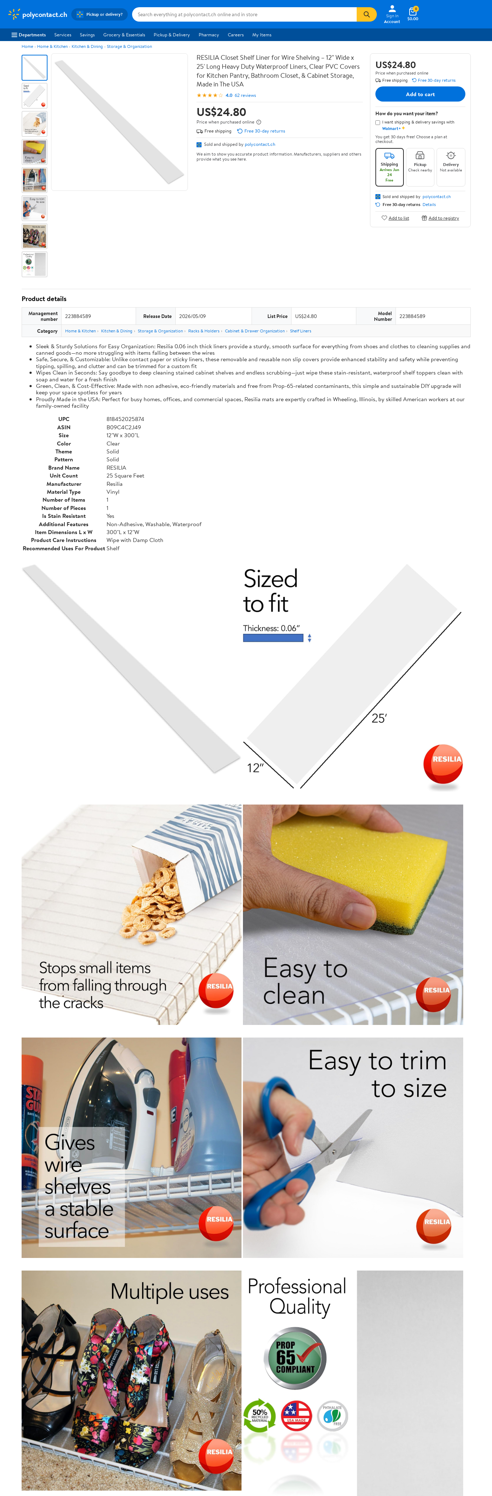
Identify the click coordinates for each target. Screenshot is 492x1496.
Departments (29, 34)
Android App (411, 1363)
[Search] (367, 14)
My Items (261, 34)
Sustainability (20, 1393)
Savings (87, 34)
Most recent (60, 1253)
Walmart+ (115, 1383)
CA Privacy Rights (319, 1373)
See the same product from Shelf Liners (428, 898)
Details (429, 204)
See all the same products (443, 1081)
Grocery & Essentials (124, 34)
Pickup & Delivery (172, 34)
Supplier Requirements (30, 1403)
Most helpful (145, 1253)
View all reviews (45, 1229)
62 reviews (245, 95)
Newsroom (18, 1373)
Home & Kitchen (52, 46)
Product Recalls (219, 1393)
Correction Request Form (59, 1128)
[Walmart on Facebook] (402, 1389)
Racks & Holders (204, 331)
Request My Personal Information (334, 1383)
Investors (16, 1383)
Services (62, 34)
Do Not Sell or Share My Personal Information (373, 1422)
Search (458, 1253)
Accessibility (216, 1383)
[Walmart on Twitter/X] (415, 1389)
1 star (110, 1210)
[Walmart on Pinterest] (441, 1389)
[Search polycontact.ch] (244, 14)
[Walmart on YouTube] (428, 1389)
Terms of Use (314, 1354)
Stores (111, 1363)
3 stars (108, 1194)
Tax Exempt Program (224, 1403)
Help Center (238, 1320)
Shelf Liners (300, 331)
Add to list (395, 218)
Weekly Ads (327, 1320)
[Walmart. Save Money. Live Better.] (37, 14)
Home (27, 46)
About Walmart (22, 1354)
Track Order (283, 1320)
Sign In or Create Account (179, 1320)
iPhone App (410, 1354)
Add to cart (420, 94)
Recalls (210, 1373)
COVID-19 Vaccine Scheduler (233, 1354)
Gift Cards (115, 1393)
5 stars (108, 1179)
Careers (236, 34)
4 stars (108, 1187)
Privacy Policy (315, 1363)
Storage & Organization (129, 46)
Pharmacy (209, 34)
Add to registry (440, 218)
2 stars (108, 1202)
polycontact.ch (260, 144)
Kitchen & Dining (87, 46)
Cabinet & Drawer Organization (255, 331)
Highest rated (103, 1253)
